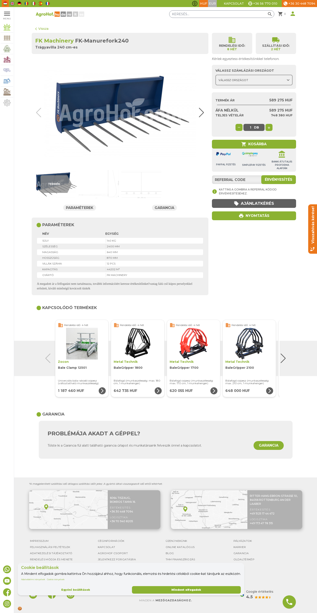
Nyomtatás (254, 215)
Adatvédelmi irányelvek (33, 579)
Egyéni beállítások (75, 589)
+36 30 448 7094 (121, 511)
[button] (199, 113)
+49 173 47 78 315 (261, 523)
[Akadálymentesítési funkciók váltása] (194, 3)
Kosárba (254, 144)
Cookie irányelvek (56, 579)
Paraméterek (79, 208)
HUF (203, 4)
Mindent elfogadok (186, 589)
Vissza (41, 29)
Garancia (164, 208)
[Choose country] (253, 80)
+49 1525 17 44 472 (262, 513)
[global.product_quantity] (250, 127)
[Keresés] (221, 14)
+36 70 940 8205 (121, 521)
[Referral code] (254, 179)
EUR (212, 4)
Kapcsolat (234, 3)
